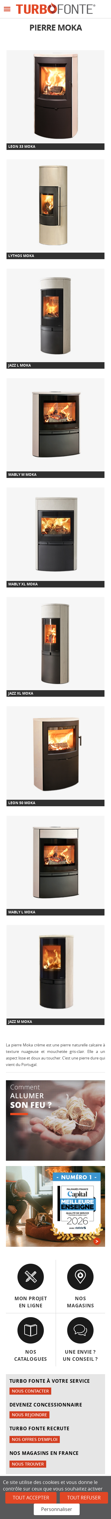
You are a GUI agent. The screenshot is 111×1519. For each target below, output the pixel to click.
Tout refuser (84, 1497)
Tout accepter (31, 1497)
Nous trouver (28, 1464)
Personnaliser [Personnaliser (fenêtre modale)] (56, 1509)
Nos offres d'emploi (34, 1439)
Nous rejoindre (29, 1414)
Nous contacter (30, 1391)
